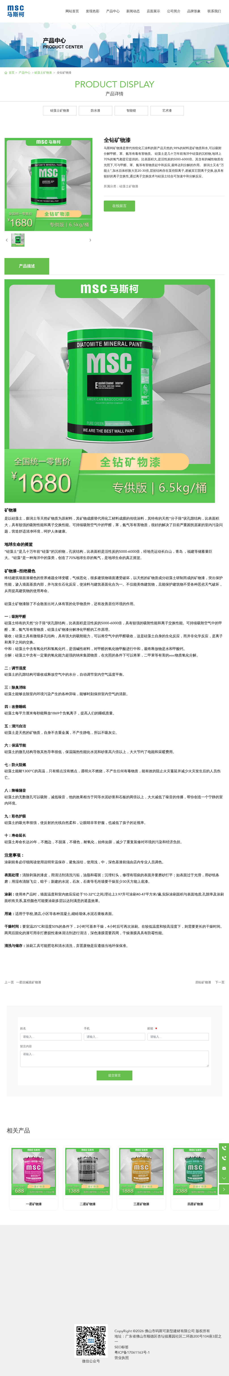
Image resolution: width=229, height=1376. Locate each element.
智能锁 (131, 110)
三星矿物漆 (141, 1204)
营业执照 (121, 1357)
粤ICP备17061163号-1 (132, 1352)
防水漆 (95, 110)
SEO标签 (121, 1347)
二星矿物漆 (87, 1204)
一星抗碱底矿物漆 (28, 982)
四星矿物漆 (195, 1204)
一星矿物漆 (34, 1204)
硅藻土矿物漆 (59, 110)
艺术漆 (167, 110)
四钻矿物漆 (203, 982)
